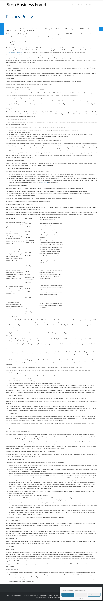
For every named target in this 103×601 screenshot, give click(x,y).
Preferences (94, 595)
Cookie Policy (81, 598)
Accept (68, 595)
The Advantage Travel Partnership (87, 5)
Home (73, 5)
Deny (81, 595)
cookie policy (44, 182)
